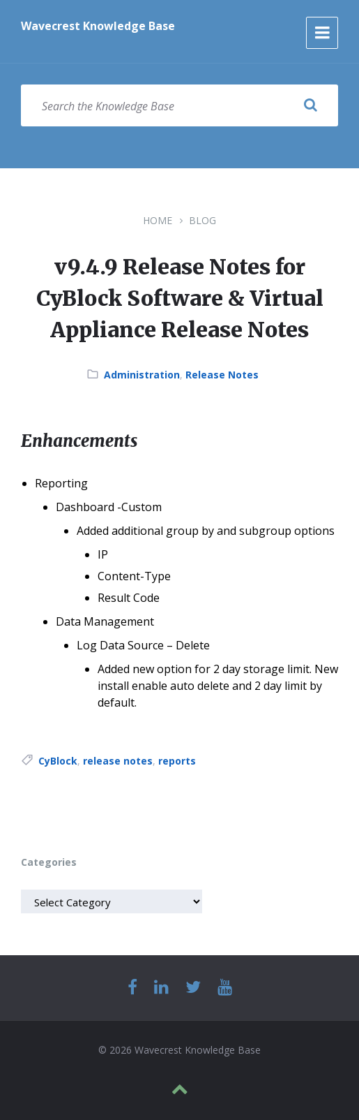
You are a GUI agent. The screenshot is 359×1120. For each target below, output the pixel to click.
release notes (118, 760)
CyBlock (57, 760)
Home (157, 220)
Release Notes (222, 374)
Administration (142, 374)
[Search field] (179, 105)
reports (177, 760)
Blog (202, 220)
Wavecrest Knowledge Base (98, 26)
